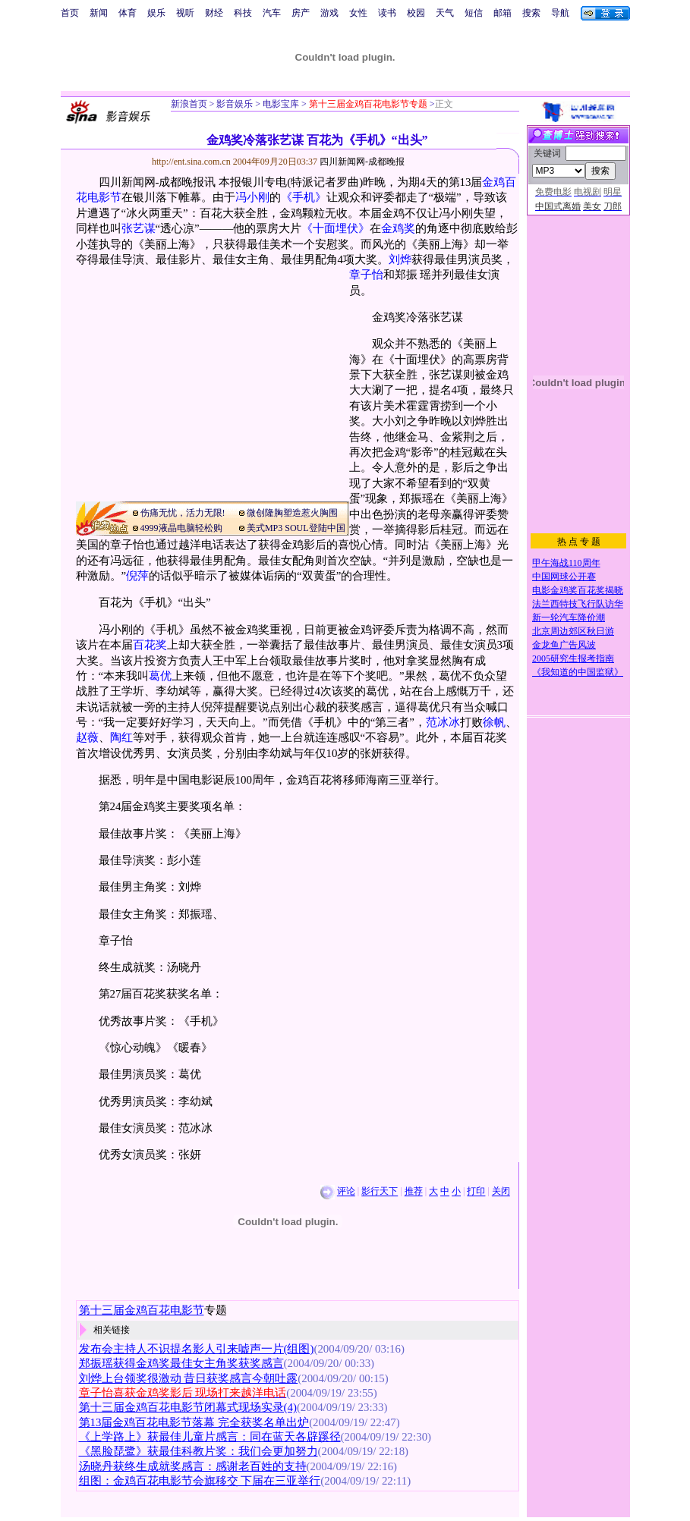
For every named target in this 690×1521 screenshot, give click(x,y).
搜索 (531, 13)
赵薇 (87, 737)
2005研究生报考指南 (573, 658)
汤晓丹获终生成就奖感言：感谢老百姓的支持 (193, 1466)
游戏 (329, 13)
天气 (445, 13)
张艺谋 (138, 228)
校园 (416, 13)
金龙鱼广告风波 (564, 645)
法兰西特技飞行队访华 (577, 604)
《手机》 (303, 197)
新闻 (99, 13)
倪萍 (137, 576)
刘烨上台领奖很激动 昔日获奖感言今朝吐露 (188, 1378)
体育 (127, 13)
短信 (474, 13)
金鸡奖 (398, 228)
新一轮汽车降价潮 (568, 617)
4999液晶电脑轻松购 (181, 528)
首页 (70, 13)
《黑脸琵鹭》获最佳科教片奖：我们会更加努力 (198, 1451)
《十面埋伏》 (335, 228)
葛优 (160, 676)
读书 (387, 13)
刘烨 (400, 259)
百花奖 (150, 645)
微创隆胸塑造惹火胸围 (292, 513)
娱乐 (156, 13)
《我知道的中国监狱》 (577, 672)
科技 (243, 13)
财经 (214, 13)
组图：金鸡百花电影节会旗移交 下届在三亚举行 (200, 1481)
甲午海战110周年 (566, 563)
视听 (185, 13)
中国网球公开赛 (564, 576)
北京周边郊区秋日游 (573, 631)
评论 (346, 1191)
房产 (300, 13)
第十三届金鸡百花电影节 (141, 1310)
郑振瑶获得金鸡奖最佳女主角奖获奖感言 (181, 1363)
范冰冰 (443, 722)
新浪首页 (189, 104)
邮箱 (502, 13)
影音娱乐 (234, 104)
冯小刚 (252, 197)
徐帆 (494, 722)
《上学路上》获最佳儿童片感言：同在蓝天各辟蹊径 (210, 1437)
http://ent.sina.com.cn (192, 161)
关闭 (501, 1191)
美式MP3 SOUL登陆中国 (296, 528)
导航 (560, 13)
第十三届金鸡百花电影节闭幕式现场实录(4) (188, 1407)
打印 (476, 1191)
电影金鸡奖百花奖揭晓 (577, 590)
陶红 (121, 737)
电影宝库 (279, 104)
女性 (358, 13)
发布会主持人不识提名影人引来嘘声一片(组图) (196, 1349)
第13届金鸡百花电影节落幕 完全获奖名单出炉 (194, 1422)
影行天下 (379, 1191)
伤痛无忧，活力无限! (182, 513)
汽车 (272, 13)
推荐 (414, 1191)
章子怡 (366, 275)
